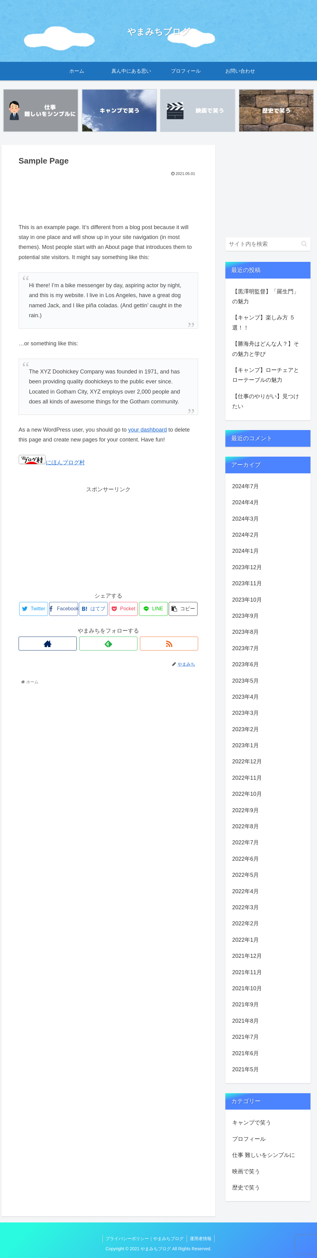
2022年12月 (247, 762)
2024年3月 (245, 519)
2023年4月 (245, 697)
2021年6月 (245, 1053)
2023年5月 (245, 681)
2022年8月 (245, 826)
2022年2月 (245, 924)
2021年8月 (245, 1021)
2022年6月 (245, 859)
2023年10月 (247, 600)
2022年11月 (247, 778)
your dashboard (147, 430)
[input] (267, 244)
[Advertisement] (108, 196)
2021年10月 (247, 988)
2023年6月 (245, 664)
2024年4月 (245, 502)
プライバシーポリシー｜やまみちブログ (145, 1238)
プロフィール (249, 1139)
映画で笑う (246, 1171)
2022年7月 (245, 843)
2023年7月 (245, 648)
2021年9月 (245, 1005)
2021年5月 (245, 1069)
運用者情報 (201, 1238)
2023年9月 (245, 616)
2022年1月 (245, 940)
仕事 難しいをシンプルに (263, 1155)
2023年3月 (245, 713)
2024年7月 (245, 486)
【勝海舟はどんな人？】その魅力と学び (265, 349)
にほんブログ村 (52, 462)
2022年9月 (245, 810)
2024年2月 (245, 535)
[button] (304, 244)
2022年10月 (247, 794)
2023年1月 (245, 745)
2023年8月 (245, 632)
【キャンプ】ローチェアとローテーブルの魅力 (265, 375)
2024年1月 (245, 551)
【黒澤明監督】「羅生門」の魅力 (265, 296)
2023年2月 (245, 729)
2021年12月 (247, 956)
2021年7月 (245, 1037)
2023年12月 (247, 567)
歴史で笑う (246, 1187)
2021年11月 (247, 972)
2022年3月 (245, 907)
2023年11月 (247, 583)
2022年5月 (245, 875)
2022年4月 (245, 891)
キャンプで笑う (251, 1123)
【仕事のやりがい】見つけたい (265, 401)
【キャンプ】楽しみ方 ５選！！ (263, 323)
